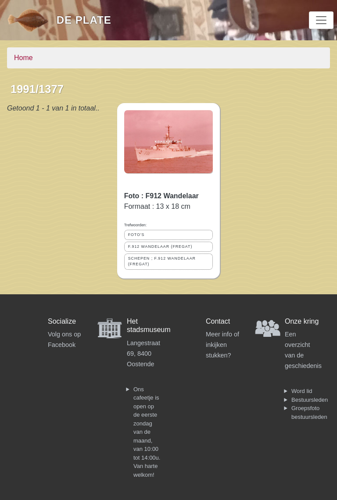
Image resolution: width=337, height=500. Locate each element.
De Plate (84, 20)
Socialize (62, 321)
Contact (218, 321)
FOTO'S (136, 234)
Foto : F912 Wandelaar (161, 196)
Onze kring (302, 321)
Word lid (301, 391)
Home (23, 57)
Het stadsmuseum (149, 325)
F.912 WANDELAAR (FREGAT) (160, 246)
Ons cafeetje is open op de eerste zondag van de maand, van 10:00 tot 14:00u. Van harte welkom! (146, 432)
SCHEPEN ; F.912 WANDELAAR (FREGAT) (162, 261)
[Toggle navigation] (321, 20)
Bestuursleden (309, 399)
